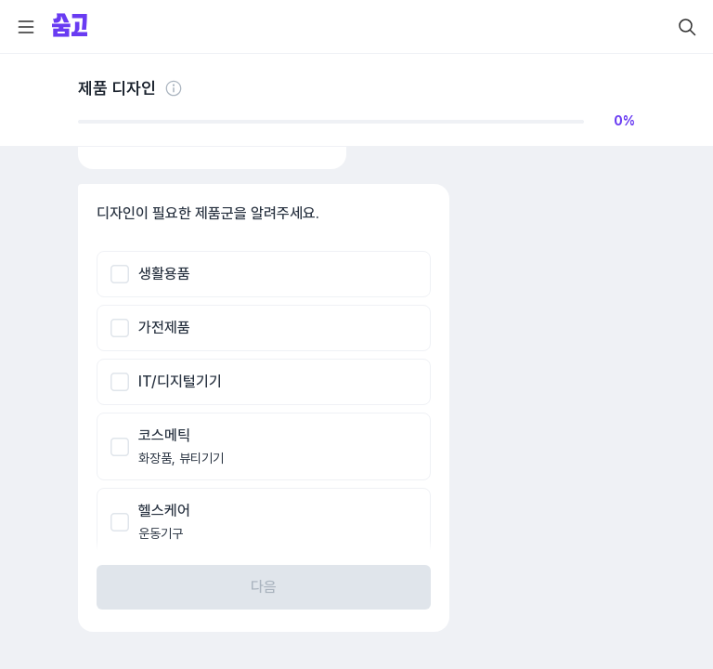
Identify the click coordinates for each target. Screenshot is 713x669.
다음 (264, 587)
